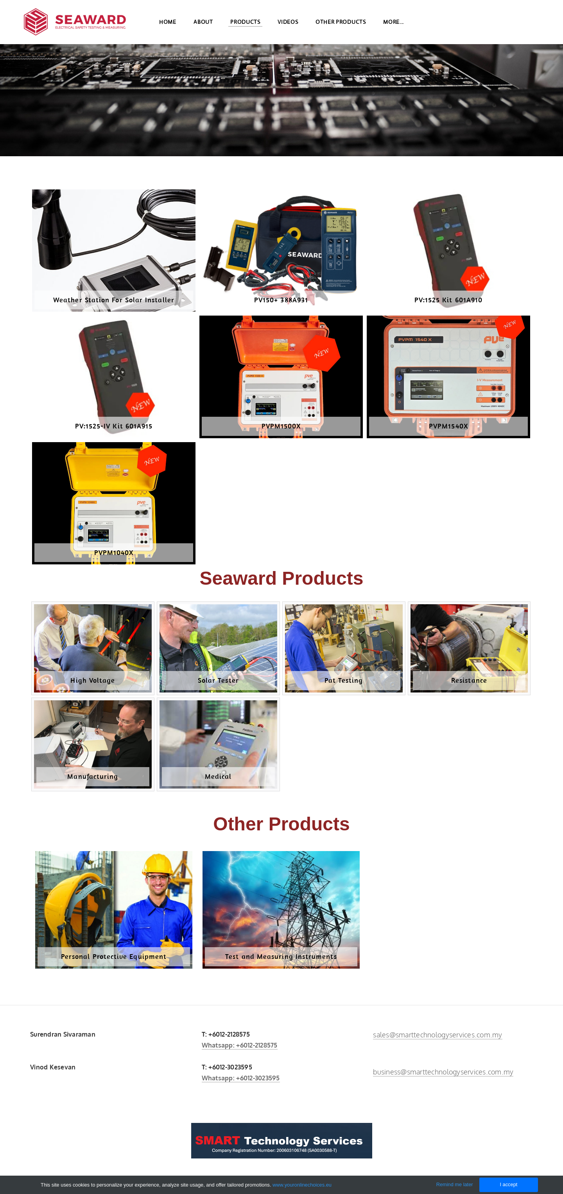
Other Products (341, 23)
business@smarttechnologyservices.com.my (443, 1071)
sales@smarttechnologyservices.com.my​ (437, 1034)
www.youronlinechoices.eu (302, 1185)
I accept (508, 1184)
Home (167, 23)
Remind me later (454, 1184)
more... (393, 23)
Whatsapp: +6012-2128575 (240, 1045)
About (203, 23)
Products (245, 23)
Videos (288, 23)
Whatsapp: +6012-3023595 (241, 1078)
